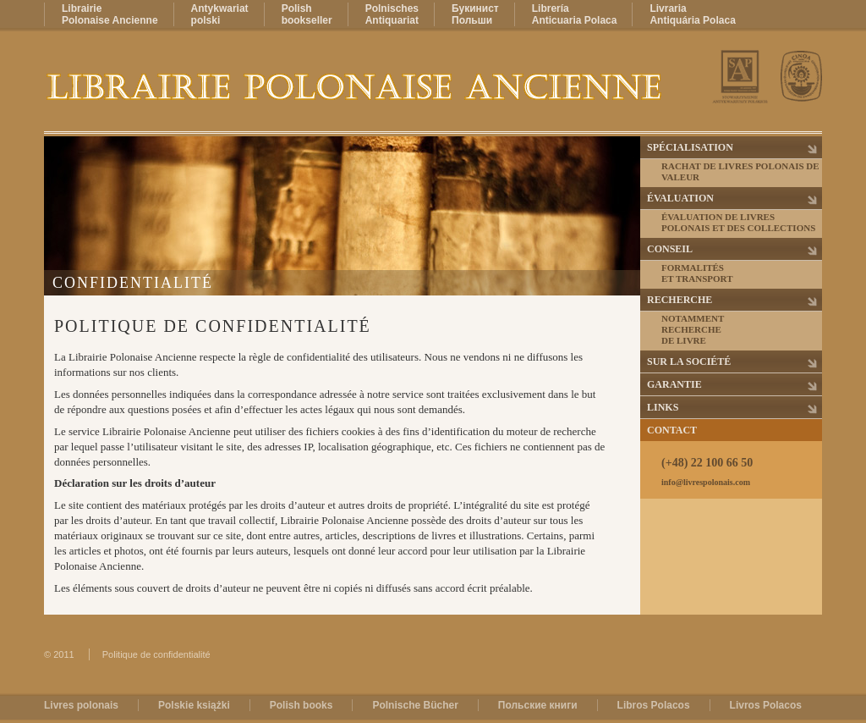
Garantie (674, 384)
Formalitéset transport (696, 273)
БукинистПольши (475, 14)
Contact (672, 430)
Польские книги (538, 705)
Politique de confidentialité (156, 654)
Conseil (670, 249)
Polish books (301, 705)
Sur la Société (689, 361)
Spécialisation (690, 147)
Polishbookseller (307, 14)
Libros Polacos (653, 705)
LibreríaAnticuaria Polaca (574, 14)
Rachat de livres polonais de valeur (740, 171)
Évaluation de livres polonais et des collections (738, 222)
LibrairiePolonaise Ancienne (110, 14)
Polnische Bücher (415, 705)
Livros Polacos (766, 705)
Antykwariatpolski (220, 14)
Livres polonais (81, 705)
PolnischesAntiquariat (392, 14)
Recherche (679, 300)
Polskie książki (194, 705)
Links (662, 407)
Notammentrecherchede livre (692, 329)
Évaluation (680, 198)
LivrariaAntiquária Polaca (692, 14)
